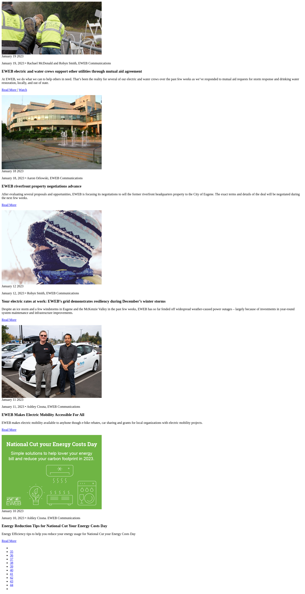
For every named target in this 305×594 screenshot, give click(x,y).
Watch (23, 90)
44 (11, 585)
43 (11, 581)
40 (11, 570)
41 (11, 574)
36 (11, 555)
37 (11, 559)
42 (11, 577)
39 (11, 566)
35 (11, 551)
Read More (9, 90)
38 (11, 563)
